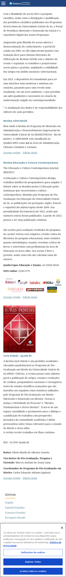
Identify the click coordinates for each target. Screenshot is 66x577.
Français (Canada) (15, 512)
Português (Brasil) (15, 517)
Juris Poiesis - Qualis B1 (17, 355)
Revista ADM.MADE (15, 120)
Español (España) (14, 507)
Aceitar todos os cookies (33, 572)
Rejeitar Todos (33, 563)
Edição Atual (30, 152)
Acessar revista (11, 152)
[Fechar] (62, 529)
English (9, 502)
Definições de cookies (33, 554)
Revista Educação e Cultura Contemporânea (30, 162)
